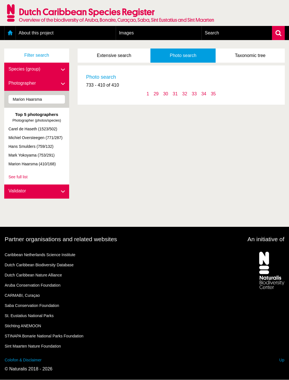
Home (10, 33)
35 (213, 93)
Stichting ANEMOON (23, 326)
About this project (36, 32)
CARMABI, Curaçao (22, 295)
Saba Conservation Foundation (32, 305)
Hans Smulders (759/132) (31, 146)
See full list (18, 177)
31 (175, 93)
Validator (36, 191)
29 (156, 93)
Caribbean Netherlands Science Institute (40, 254)
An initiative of (266, 239)
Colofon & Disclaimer (23, 360)
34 (203, 93)
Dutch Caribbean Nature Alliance (33, 275)
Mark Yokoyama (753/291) (31, 155)
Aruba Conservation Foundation (33, 285)
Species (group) (36, 69)
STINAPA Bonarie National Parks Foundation (44, 336)
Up (281, 360)
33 (194, 93)
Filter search (36, 55)
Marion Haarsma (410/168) (32, 164)
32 (184, 93)
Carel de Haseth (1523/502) (32, 129)
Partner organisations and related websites (61, 239)
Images (126, 32)
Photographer (36, 83)
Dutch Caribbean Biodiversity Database (39, 265)
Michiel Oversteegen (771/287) (35, 138)
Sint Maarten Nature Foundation (33, 346)
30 (165, 93)
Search (212, 32)
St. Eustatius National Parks (29, 315)
